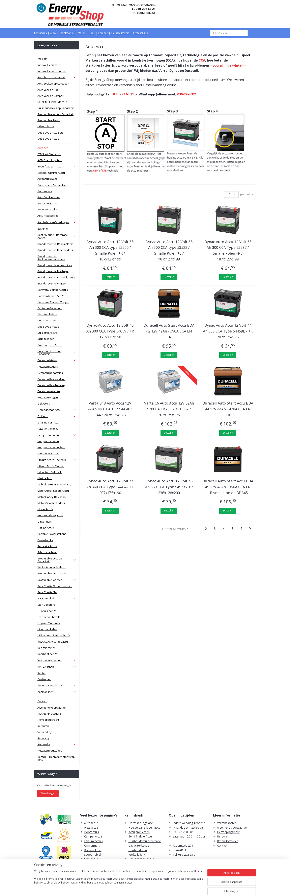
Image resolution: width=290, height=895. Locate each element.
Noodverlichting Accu (50, 515)
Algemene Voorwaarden (52, 707)
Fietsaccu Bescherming (51, 385)
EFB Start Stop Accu (49, 154)
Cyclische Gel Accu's (49, 308)
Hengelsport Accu (56, 435)
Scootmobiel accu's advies (145, 864)
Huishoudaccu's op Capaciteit (55, 108)
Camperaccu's (93, 836)
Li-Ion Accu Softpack (49, 472)
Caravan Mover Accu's (50, 296)
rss (137, 887)
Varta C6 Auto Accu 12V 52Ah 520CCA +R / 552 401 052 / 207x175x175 (169, 409)
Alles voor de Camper (50, 96)
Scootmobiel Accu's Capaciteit (55, 114)
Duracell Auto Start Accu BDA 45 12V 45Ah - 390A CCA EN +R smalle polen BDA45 (228, 487)
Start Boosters (46, 604)
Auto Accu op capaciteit (56, 77)
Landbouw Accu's (48, 453)
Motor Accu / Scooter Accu (56, 490)
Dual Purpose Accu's (49, 345)
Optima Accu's (46, 528)
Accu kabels (44, 191)
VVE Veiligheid (56, 667)
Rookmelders (93, 850)
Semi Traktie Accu (140, 836)
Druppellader (45, 339)
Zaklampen (44, 679)
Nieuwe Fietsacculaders (51, 71)
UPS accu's (91, 859)
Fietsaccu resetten (48, 391)
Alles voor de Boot (48, 90)
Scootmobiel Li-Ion (48, 120)
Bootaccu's (91, 832)
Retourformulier (227, 841)
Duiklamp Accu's (47, 333)
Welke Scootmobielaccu (51, 567)
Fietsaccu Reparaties (50, 373)
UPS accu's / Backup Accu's (53, 635)
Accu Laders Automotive (51, 185)
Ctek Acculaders (47, 314)
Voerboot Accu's (47, 654)
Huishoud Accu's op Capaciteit (56, 352)
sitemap (129, 887)
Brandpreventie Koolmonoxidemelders (51, 257)
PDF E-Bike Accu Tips (142, 873)
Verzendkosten (226, 823)
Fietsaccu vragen (47, 397)
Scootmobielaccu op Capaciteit (56, 560)
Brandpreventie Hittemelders (55, 250)
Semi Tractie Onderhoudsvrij (54, 586)
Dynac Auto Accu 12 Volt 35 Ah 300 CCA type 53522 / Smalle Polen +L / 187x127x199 (169, 250)
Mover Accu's (45, 509)
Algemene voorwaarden (232, 827)
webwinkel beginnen (153, 887)
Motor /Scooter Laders (51, 503)
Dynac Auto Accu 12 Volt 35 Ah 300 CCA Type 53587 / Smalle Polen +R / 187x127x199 (227, 250)
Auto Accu (43, 148)
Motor (81, 33)
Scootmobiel (67, 33)
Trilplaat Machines (48, 623)
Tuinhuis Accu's (46, 611)
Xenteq (41, 673)
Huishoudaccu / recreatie (144, 841)
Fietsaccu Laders (56, 366)
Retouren (43, 726)
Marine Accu (44, 478)
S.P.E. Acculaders (56, 598)
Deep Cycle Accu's (48, 138)
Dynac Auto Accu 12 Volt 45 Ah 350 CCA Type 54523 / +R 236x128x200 (169, 487)
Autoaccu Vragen (47, 203)
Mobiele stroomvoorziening (54, 484)
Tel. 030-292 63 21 (185, 854)
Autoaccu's (91, 823)
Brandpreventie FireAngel (52, 271)
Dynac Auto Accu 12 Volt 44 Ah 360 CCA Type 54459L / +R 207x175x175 (228, 331)
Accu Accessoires (56, 215)
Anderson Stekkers (49, 209)
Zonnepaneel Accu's (56, 685)
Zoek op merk (56, 692)
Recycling (43, 738)
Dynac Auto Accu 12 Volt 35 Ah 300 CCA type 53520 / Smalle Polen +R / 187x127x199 (110, 250)
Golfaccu (56, 416)
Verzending (44, 732)
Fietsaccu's (40, 33)
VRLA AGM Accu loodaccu (56, 641)
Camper (103, 33)
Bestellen (110, 277)
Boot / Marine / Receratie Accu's (56, 236)
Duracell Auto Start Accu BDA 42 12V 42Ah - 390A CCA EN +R (169, 331)
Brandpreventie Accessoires (54, 265)
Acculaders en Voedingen (56, 222)
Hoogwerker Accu (48, 441)
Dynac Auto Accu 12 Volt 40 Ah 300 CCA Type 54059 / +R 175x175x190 (110, 331)
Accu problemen (139, 832)
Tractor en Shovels (48, 617)
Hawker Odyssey (47, 429)
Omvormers (56, 521)
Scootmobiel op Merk (56, 580)
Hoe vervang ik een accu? (145, 827)
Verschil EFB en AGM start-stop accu (56, 758)
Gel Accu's (43, 403)
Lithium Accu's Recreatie (56, 460)
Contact (42, 701)
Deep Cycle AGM (47, 320)
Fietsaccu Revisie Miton (51, 379)
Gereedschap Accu (56, 410)
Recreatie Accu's (47, 546)
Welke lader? (136, 854)
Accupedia (56, 744)
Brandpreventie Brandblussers (56, 277)
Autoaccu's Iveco (47, 179)
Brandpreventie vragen (51, 283)
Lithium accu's (93, 841)
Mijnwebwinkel (188, 887)
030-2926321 (187, 94)
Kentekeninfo (140, 33)
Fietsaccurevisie (120, 33)
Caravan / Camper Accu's (56, 290)
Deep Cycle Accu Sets (50, 132)
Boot (91, 33)
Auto (53, 33)
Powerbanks (45, 540)
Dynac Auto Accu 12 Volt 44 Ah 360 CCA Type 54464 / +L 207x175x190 (110, 487)
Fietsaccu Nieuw (56, 360)
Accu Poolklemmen (48, 197)
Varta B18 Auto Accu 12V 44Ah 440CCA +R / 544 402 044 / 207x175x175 (110, 409)
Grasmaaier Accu (47, 422)
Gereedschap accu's (141, 859)
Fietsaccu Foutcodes (49, 750)
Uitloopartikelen (47, 629)
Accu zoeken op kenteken (53, 83)
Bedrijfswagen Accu (56, 166)
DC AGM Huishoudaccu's (52, 102)
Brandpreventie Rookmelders (55, 244)
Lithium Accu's (45, 126)
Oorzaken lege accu (141, 823)
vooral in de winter (227, 65)
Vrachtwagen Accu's (56, 660)
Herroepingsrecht (48, 719)
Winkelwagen (47, 793)
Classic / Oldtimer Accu (51, 173)
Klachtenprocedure (49, 713)
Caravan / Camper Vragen (53, 302)
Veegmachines (46, 648)
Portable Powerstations (51, 534)
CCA (202, 60)
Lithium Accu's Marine (50, 466)
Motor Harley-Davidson (51, 497)
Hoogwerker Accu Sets (51, 447)
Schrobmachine (47, 552)
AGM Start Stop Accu (49, 160)
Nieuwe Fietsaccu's (49, 65)
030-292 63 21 (123, 94)
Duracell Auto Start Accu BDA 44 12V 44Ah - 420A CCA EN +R (228, 409)
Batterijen (56, 228)
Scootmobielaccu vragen (52, 573)
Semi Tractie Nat (47, 592)
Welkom (42, 59)
